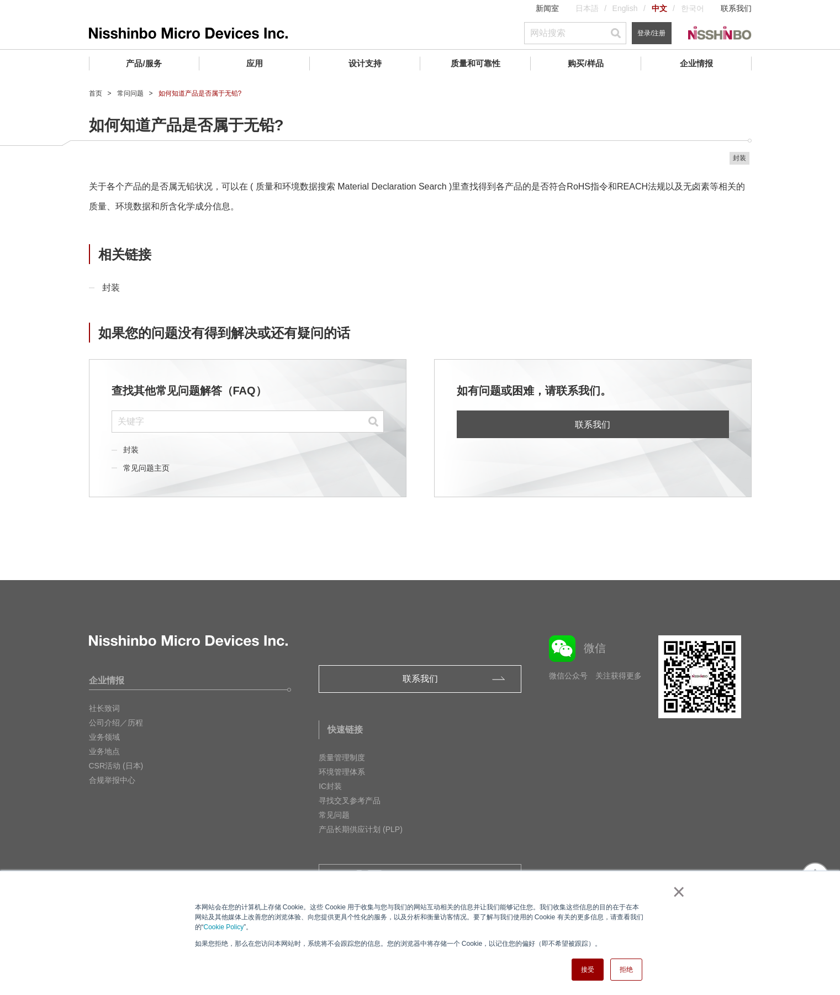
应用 (254, 63)
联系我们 (736, 8)
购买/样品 (585, 63)
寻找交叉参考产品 (350, 800)
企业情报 (696, 63)
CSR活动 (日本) (116, 765)
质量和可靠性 (475, 63)
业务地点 (104, 751)
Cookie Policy (224, 927)
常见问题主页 (146, 468)
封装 (111, 287)
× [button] (677, 892)
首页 (95, 93)
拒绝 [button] (626, 969)
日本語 (587, 8)
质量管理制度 (342, 757)
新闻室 (547, 8)
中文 (659, 8)
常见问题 (334, 814)
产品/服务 (143, 63)
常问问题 (130, 93)
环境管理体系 (342, 771)
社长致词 (104, 708)
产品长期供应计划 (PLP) (361, 829)
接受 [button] (587, 969)
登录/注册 (651, 33)
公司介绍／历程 (116, 722)
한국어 (692, 8)
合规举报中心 (112, 780)
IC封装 (330, 786)
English (625, 8)
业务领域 (104, 737)
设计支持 (365, 63)
